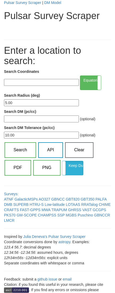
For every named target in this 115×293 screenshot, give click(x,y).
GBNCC (58, 199)
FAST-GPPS (30, 210)
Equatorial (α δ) (92, 80)
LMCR (9, 220)
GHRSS (74, 210)
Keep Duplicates (76, 165)
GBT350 (87, 199)
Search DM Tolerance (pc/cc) (29, 128)
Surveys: (11, 194)
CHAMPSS (47, 215)
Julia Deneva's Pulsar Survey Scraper (54, 236)
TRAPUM (59, 210)
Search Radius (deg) (22, 95)
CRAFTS (11, 210)
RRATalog (89, 204)
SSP (61, 215)
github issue (47, 279)
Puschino (85, 215)
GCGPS (99, 210)
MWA (46, 210)
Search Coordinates (21, 71)
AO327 (44, 199)
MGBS (71, 215)
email (67, 279)
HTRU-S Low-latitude (47, 204)
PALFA (101, 199)
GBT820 (72, 199)
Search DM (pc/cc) (20, 111)
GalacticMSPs (26, 199)
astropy (64, 242)
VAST (87, 210)
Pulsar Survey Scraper (22, 3)
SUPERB (21, 204)
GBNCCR (102, 215)
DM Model (52, 3)
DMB (8, 204)
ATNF (9, 199)
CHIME (105, 204)
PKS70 (10, 215)
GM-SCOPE (26, 215)
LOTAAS (73, 204)
